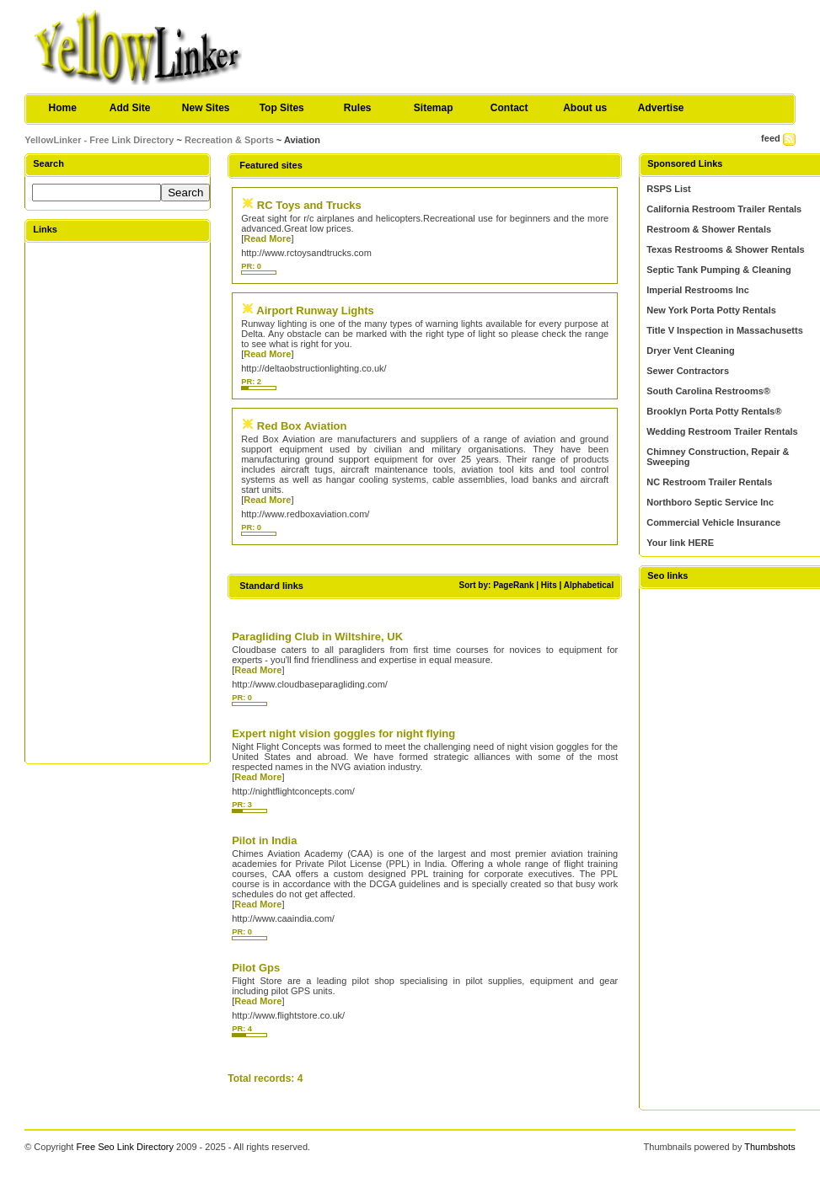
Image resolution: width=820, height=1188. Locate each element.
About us (585, 108)
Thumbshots (770, 1147)
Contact (509, 108)
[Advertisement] (118, 502)
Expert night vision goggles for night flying (343, 733)
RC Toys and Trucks (309, 205)
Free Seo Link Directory (125, 1147)
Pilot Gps (256, 967)
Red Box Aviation (302, 426)
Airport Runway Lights (314, 310)
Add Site (130, 108)
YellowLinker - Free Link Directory (99, 140)
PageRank (513, 585)
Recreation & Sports (229, 140)
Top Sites (282, 108)
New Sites (206, 108)
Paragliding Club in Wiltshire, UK (317, 636)
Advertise (661, 108)
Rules (358, 108)
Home (63, 108)
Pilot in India (264, 840)
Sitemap (433, 108)
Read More (267, 238)
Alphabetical (589, 585)
